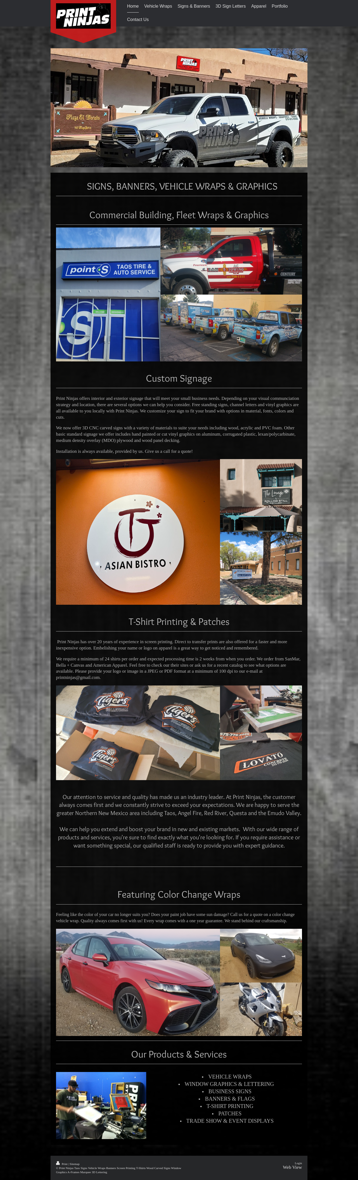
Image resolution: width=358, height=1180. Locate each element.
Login (298, 1163)
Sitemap (75, 1164)
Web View (292, 1167)
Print (62, 1164)
